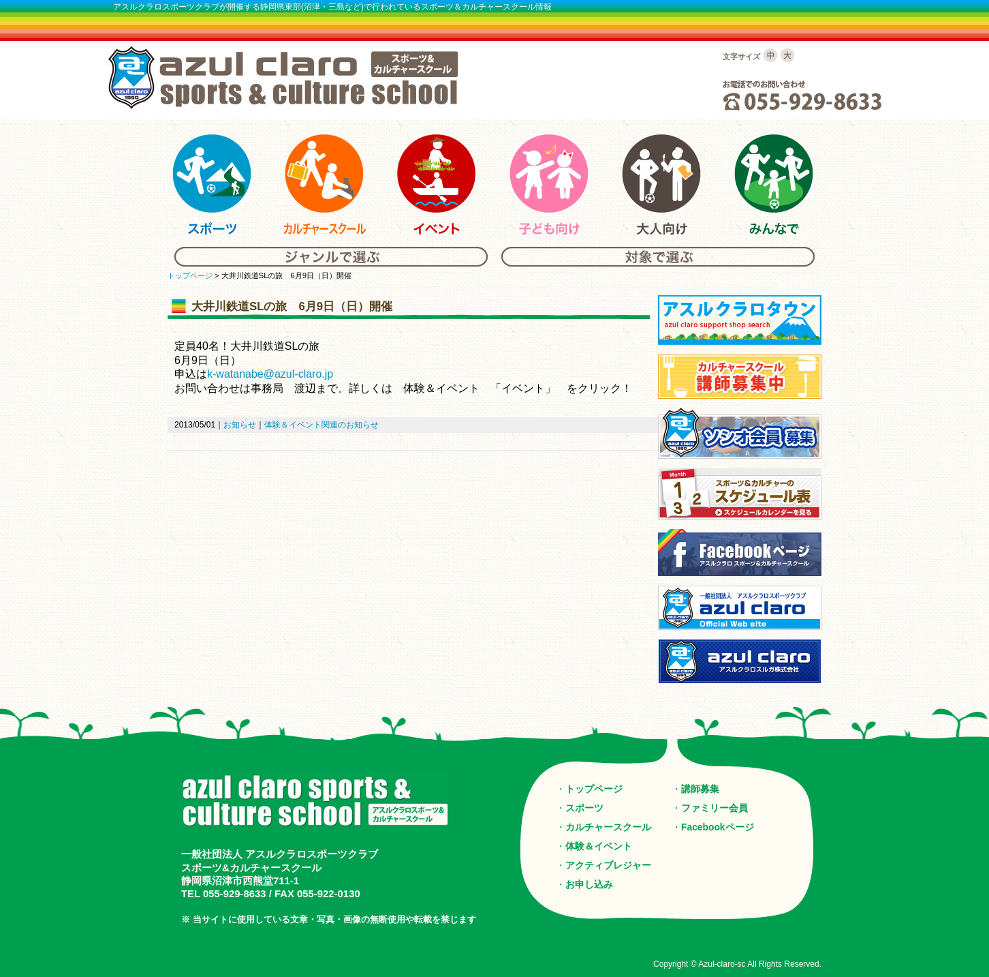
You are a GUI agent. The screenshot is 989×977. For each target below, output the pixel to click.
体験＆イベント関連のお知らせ (321, 425)
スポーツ (584, 807)
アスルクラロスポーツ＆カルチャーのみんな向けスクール (773, 185)
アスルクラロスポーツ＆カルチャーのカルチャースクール (324, 185)
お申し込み (589, 884)
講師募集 (700, 788)
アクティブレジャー (608, 865)
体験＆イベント (598, 846)
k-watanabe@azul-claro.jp (270, 374)
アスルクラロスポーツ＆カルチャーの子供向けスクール (549, 185)
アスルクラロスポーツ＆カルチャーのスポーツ (212, 185)
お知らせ (239, 425)
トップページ (190, 275)
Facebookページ (717, 827)
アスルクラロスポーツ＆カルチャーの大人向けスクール (661, 185)
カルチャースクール (608, 827)
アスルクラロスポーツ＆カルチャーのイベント (436, 185)
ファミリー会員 (714, 807)
